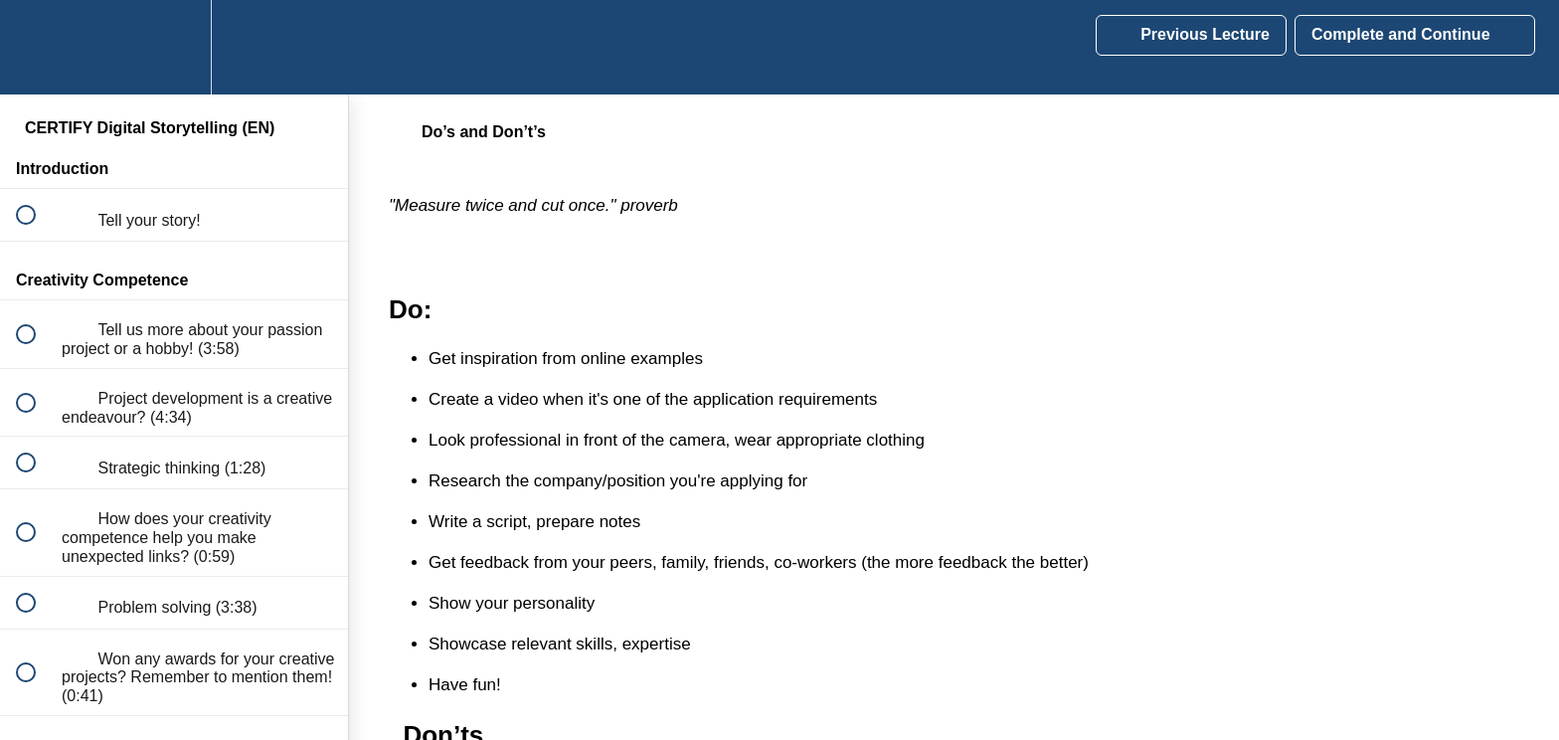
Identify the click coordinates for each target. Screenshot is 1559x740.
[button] (37, 47)
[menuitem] (174, 47)
